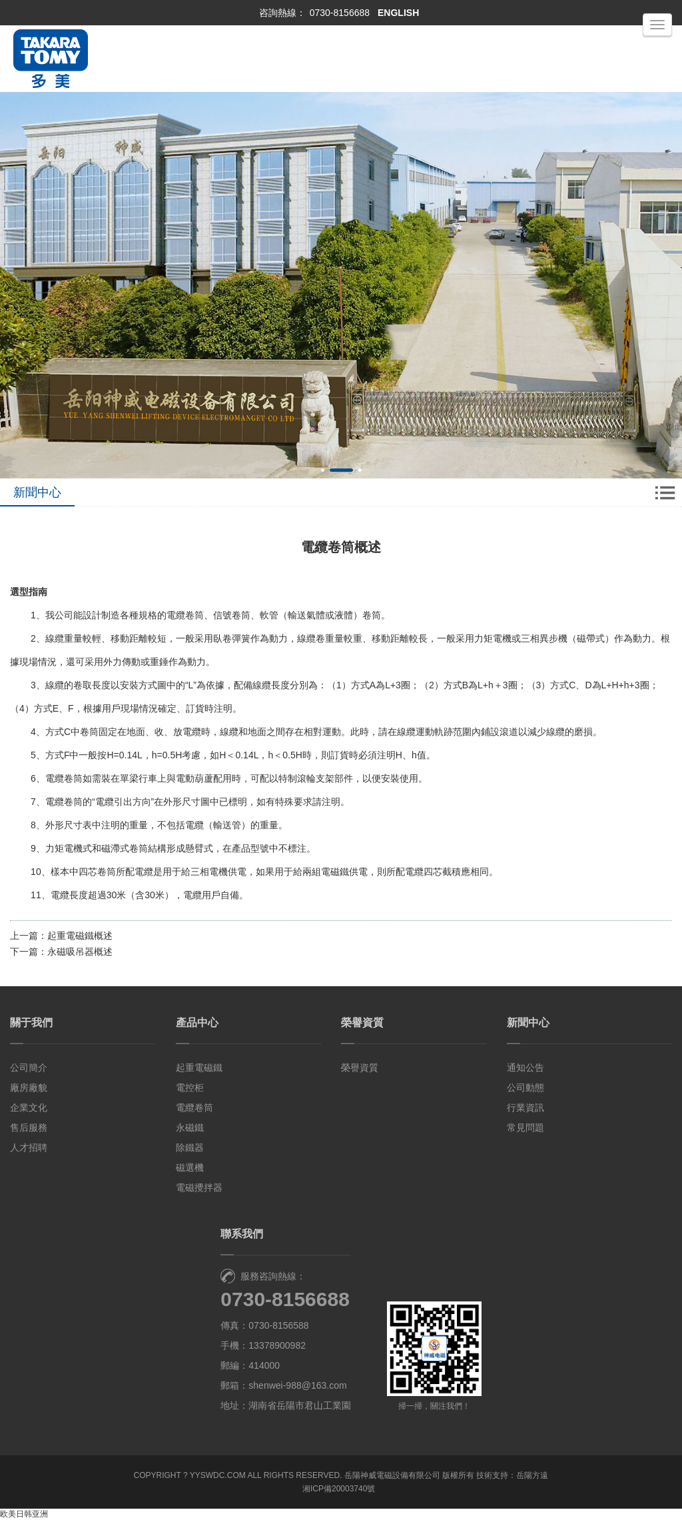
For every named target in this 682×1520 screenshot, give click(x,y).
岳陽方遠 (532, 1475)
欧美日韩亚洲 (24, 1514)
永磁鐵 (190, 1127)
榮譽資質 (362, 1022)
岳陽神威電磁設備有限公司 (392, 1475)
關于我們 (31, 1022)
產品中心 (197, 1022)
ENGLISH (398, 12)
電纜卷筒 (194, 1107)
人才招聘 (28, 1147)
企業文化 (28, 1107)
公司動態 (525, 1087)
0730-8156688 (340, 12)
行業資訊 (525, 1107)
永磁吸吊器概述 (80, 951)
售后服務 (28, 1127)
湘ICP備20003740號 (338, 1488)
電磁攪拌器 (199, 1187)
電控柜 (190, 1087)
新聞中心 (528, 1022)
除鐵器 (190, 1147)
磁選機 (190, 1167)
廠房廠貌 (28, 1087)
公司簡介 (28, 1067)
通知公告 (525, 1067)
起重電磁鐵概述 (80, 935)
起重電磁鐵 (199, 1067)
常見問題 (525, 1127)
